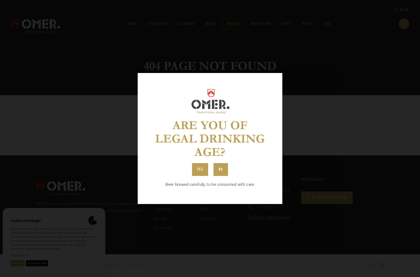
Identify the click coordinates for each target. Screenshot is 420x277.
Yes (200, 169)
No (221, 169)
